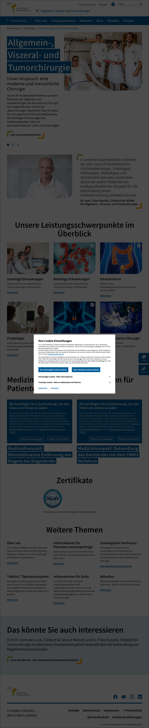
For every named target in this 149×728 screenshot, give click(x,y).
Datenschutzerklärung (56, 354)
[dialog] (74, 364)
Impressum (55, 388)
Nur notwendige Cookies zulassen (53, 370)
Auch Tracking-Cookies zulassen (86, 370)
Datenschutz (42, 388)
